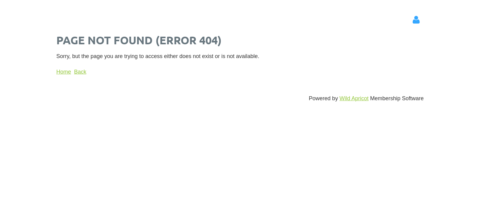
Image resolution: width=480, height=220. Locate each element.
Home (63, 72)
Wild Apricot (354, 98)
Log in (416, 20)
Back (80, 72)
